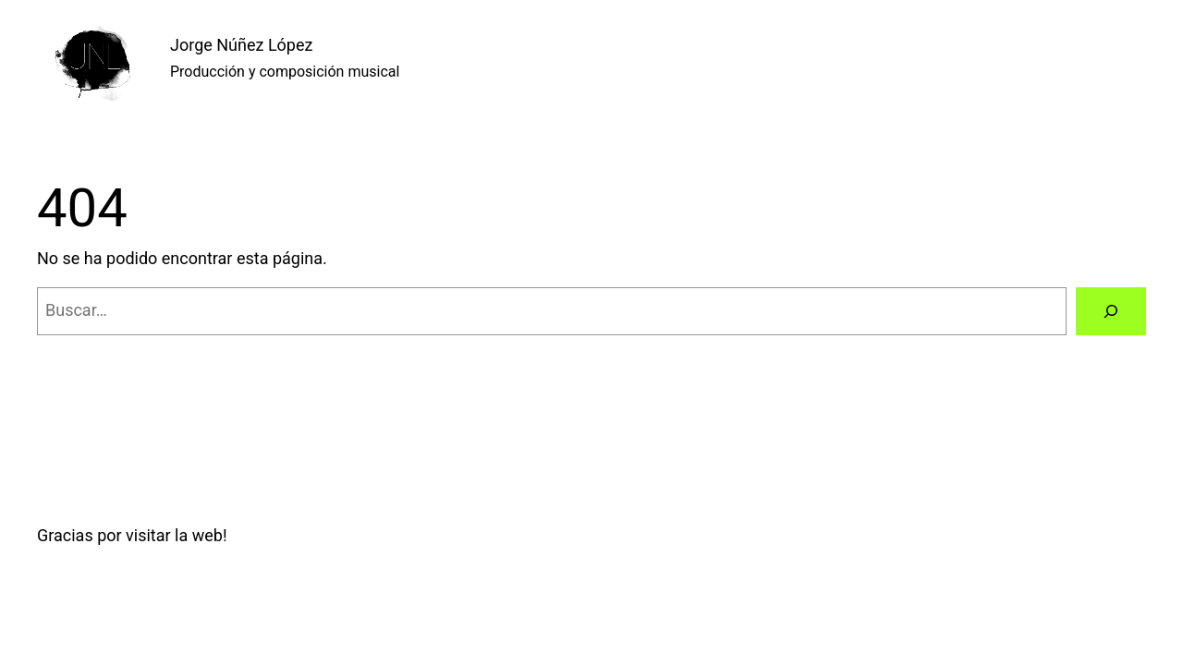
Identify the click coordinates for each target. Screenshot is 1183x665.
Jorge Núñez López (241, 44)
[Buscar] (1111, 311)
